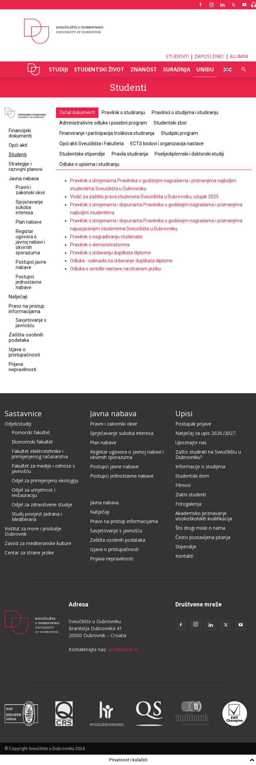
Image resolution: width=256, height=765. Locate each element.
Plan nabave (29, 222)
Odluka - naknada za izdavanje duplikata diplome (121, 260)
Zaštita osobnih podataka (26, 337)
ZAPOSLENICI (209, 56)
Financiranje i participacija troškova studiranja (106, 133)
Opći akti (18, 145)
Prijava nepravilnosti (22, 366)
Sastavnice (23, 413)
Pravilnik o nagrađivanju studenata (106, 236)
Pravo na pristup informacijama (26, 308)
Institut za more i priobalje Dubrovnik (33, 531)
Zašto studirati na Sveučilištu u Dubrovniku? (208, 454)
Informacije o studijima (200, 466)
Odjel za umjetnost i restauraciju (33, 492)
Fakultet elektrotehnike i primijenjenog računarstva (40, 454)
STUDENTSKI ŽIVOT (99, 69)
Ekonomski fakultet (32, 442)
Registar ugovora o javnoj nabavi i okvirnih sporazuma (30, 242)
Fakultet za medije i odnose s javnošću (43, 468)
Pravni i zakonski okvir (30, 190)
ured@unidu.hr (123, 649)
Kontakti (184, 556)
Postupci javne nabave (31, 264)
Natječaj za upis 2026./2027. (205, 433)
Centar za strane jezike (29, 552)
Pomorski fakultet (31, 432)
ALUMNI (239, 56)
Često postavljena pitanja (202, 537)
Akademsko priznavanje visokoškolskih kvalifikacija (203, 516)
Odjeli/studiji (18, 424)
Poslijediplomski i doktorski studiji (189, 154)
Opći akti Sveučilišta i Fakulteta (91, 143)
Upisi (184, 413)
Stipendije (185, 546)
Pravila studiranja (130, 154)
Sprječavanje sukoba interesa (29, 207)
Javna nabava (24, 179)
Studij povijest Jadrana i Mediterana (37, 516)
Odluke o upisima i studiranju (89, 164)
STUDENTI (177, 56)
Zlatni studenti (190, 494)
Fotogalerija (188, 504)
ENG (225, 69)
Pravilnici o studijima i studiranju (185, 112)
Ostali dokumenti (77, 112)
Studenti (18, 155)
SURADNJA (176, 69)
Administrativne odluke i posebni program (103, 122)
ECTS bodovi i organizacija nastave (167, 143)
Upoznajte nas (191, 442)
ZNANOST (143, 69)
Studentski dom (192, 476)
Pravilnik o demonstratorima (100, 244)
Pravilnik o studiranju (123, 112)
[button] (243, 69)
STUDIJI (58, 69)
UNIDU (34, 69)
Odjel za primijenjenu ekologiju (45, 480)
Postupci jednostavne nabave (29, 282)
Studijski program (179, 133)
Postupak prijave (193, 424)
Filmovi (183, 485)
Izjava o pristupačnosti (24, 352)
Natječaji (18, 297)
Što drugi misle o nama (200, 528)
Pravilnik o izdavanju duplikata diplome (110, 252)
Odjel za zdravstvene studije (42, 504)
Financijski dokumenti (20, 133)
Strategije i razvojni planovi (25, 166)
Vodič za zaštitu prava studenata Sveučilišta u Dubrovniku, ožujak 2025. (145, 196)
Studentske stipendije (82, 154)
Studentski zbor (170, 122)
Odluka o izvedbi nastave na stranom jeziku (115, 268)
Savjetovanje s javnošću (31, 322)
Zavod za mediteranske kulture (38, 543)
